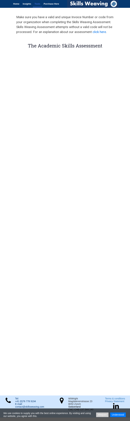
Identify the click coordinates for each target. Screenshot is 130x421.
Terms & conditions (115, 398)
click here (99, 32)
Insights (27, 4)
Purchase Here (51, 4)
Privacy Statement (114, 401)
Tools (37, 4)
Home (16, 4)
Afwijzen (102, 414)
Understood (118, 414)
